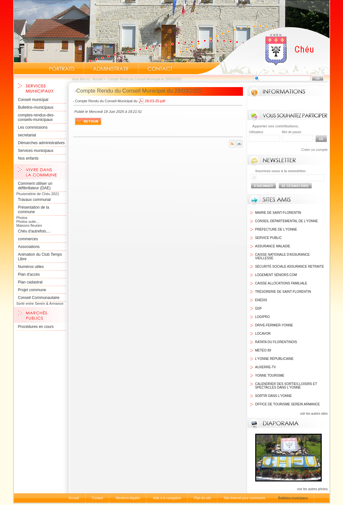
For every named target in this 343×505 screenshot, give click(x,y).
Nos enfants (28, 158)
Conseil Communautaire (39, 297)
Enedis (261, 300)
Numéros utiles (31, 266)
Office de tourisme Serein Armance (287, 404)
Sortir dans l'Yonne (273, 396)
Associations (29, 246)
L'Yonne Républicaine (274, 359)
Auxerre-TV (265, 367)
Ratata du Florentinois (276, 342)
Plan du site (202, 498)
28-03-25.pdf (155, 101)
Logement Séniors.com (276, 275)
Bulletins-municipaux (36, 107)
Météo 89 (263, 350)
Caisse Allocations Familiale (281, 283)
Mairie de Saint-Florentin (278, 212)
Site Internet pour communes (244, 498)
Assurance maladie (272, 246)
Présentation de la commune (33, 209)
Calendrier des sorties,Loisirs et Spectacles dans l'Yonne (286, 385)
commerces (28, 239)
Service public (268, 238)
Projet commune (32, 290)
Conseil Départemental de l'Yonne (286, 221)
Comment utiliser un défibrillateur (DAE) (35, 185)
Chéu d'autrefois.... (34, 231)
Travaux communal (34, 199)
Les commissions (33, 127)
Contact (160, 68)
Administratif (111, 68)
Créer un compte (314, 150)
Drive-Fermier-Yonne (274, 325)
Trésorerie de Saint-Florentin (283, 291)
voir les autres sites (314, 413)
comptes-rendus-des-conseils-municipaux (36, 117)
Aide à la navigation (167, 498)
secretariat (27, 135)
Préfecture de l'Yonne (276, 229)
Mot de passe (291, 132)
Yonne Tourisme (270, 375)
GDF (258, 308)
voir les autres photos (312, 489)
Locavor (263, 333)
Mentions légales (128, 498)
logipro (262, 317)
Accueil (263, 50)
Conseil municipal (33, 99)
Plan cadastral (30, 282)
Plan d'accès (29, 274)
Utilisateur (256, 132)
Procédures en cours (36, 326)
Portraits (62, 68)
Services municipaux (36, 150)
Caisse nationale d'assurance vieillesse (282, 256)
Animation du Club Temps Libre (40, 256)
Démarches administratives (41, 143)
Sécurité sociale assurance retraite (289, 266)
